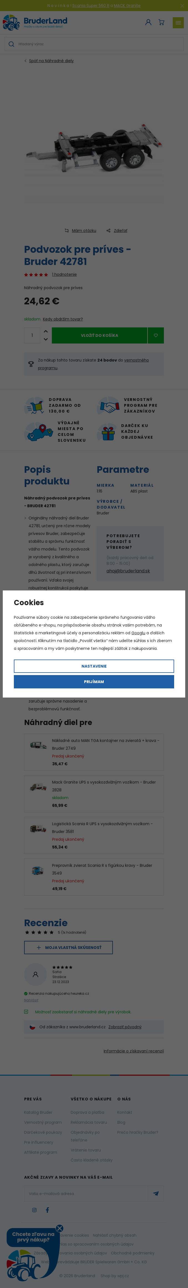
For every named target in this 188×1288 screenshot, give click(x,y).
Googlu (138, 633)
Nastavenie (94, 666)
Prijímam (94, 682)
